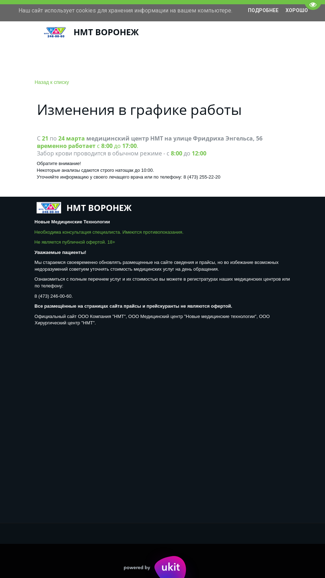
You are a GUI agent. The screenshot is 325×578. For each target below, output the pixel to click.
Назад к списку (52, 82)
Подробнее (263, 10)
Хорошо (297, 10)
